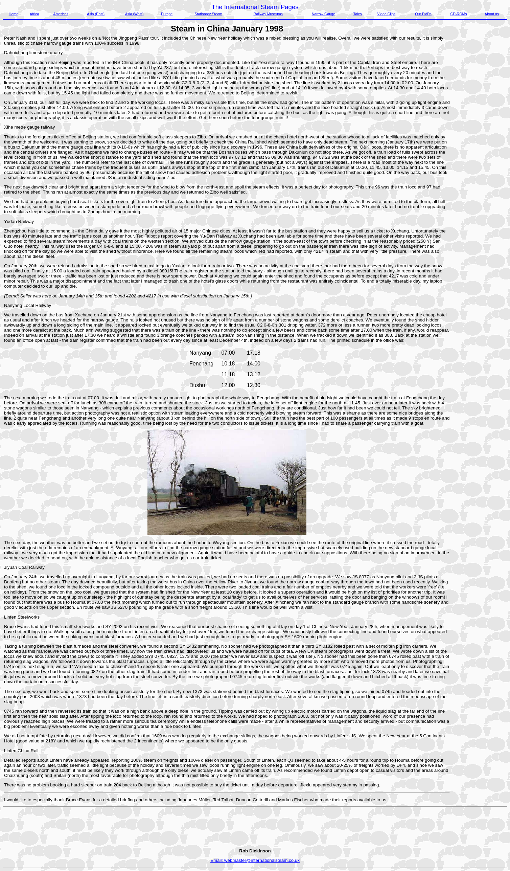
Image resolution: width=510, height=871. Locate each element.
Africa (34, 14)
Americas (60, 14)
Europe (166, 14)
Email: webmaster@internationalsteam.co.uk (255, 860)
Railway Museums (267, 14)
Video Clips (386, 14)
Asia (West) (134, 14)
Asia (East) (96, 14)
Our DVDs (423, 14)
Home (13, 14)
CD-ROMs (458, 14)
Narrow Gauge (323, 14)
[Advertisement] (479, 137)
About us (492, 14)
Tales (357, 14)
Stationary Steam (208, 14)
